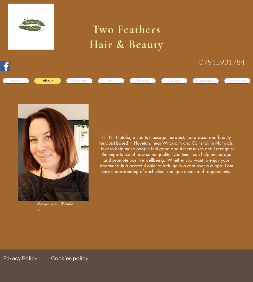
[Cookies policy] (69, 258)
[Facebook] (5, 66)
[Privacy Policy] (20, 258)
